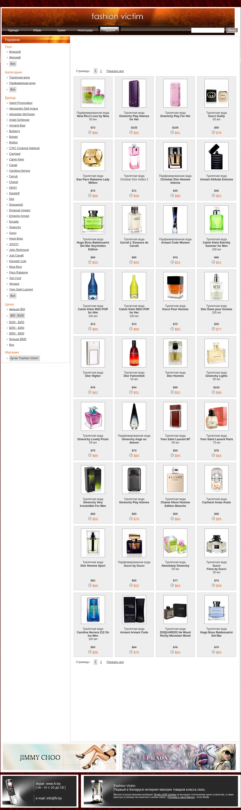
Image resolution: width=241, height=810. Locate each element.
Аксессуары (85, 30)
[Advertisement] (36, 442)
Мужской (15, 51)
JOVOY (14, 244)
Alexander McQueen (22, 114)
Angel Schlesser (19, 120)
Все (12, 63)
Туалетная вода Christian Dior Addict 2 (134, 174)
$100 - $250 (16, 322)
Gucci (12, 233)
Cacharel (14, 153)
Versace (14, 283)
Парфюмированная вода (175, 176)
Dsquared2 (16, 204)
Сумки (61, 30)
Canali (13, 165)
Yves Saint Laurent (21, 289)
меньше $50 (17, 309)
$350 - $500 (16, 333)
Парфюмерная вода (22, 83)
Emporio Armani (19, 216)
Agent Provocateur (20, 103)
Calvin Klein (16, 159)
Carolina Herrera (19, 170)
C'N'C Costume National (24, 148)
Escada (14, 221)
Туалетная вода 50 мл (217, 113)
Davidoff (14, 193)
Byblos (13, 142)
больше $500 (17, 339)
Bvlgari (13, 136)
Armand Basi (17, 125)
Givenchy (15, 227)
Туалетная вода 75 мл (216, 436)
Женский (15, 57)
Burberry (14, 131)
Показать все (115, 71)
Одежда (13, 30)
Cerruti (13, 176)
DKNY (13, 187)
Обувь (37, 30)
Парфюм (109, 30)
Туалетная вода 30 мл (217, 564)
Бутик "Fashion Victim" (24, 358)
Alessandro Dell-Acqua (23, 108)
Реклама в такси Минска (181, 797)
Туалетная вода (19, 77)
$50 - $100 (17, 315)
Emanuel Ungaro (19, 210)
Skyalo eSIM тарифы (165, 794)
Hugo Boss (16, 238)
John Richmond (19, 250)
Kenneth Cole (17, 261)
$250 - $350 (16, 328)
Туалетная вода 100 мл (216, 241)
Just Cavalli (16, 255)
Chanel (13, 182)
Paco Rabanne (18, 272)
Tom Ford (15, 278)
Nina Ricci (15, 267)
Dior (11, 199)
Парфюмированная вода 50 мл (93, 113)
